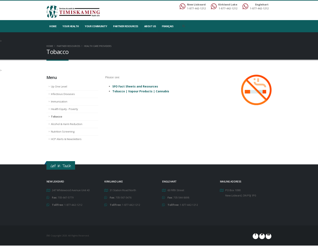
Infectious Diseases (63, 94)
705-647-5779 (66, 197)
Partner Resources (125, 26)
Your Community (96, 26)
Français (167, 26)
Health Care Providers (98, 45)
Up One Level (59, 86)
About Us (150, 26)
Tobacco (56, 116)
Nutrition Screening (62, 131)
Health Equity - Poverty (64, 109)
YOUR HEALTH (70, 26)
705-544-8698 (181, 197)
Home (52, 26)
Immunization (59, 101)
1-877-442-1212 (73, 204)
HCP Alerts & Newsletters (66, 139)
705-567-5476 (123, 197)
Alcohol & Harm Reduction (66, 124)
